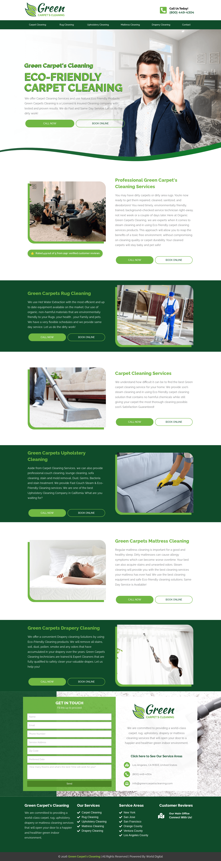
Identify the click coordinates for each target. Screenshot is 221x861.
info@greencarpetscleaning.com (152, 783)
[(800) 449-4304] (127, 774)
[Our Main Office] (161, 815)
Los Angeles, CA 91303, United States (154, 765)
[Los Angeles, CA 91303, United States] (127, 765)
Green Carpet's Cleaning (84, 856)
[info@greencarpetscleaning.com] (127, 783)
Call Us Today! (178, 8)
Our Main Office (179, 813)
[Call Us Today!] (163, 10)
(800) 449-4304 (181, 12)
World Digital (154, 856)
